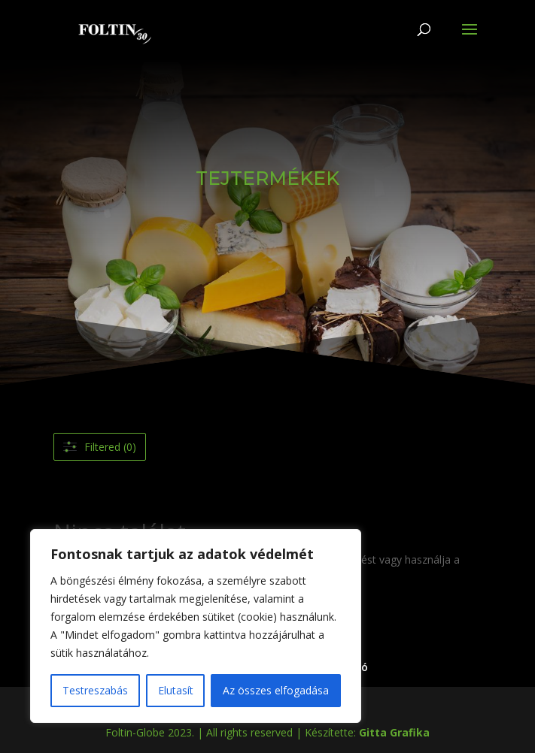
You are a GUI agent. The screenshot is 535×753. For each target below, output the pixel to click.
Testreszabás (95, 690)
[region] (195, 626)
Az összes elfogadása (276, 690)
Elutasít (175, 690)
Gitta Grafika (394, 732)
